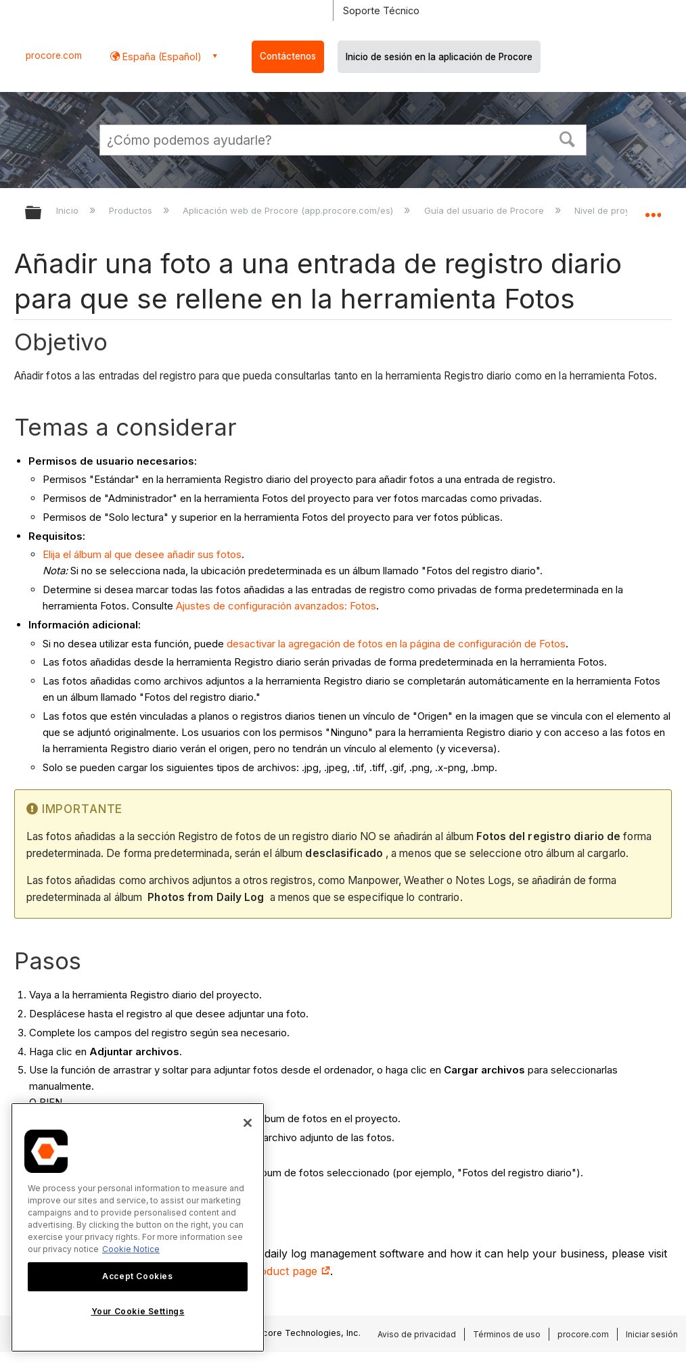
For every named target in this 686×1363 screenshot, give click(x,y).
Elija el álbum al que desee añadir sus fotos (142, 554)
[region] (138, 1227)
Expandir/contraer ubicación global (653, 208)
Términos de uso (507, 1334)
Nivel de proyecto (612, 210)
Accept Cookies (137, 1276)
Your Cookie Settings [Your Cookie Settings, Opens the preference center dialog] (138, 1311)
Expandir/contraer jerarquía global (42, 213)
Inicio (68, 210)
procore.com (54, 55)
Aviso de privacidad (417, 1334)
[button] (568, 138)
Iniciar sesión (652, 1334)
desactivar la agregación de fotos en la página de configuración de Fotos (396, 643)
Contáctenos (288, 56)
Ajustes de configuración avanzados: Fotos (276, 605)
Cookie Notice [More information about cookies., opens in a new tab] (131, 1249)
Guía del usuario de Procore (485, 210)
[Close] (247, 1123)
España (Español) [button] (161, 56)
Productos (132, 210)
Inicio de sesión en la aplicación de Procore (439, 56)
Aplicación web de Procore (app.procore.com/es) (289, 210)
